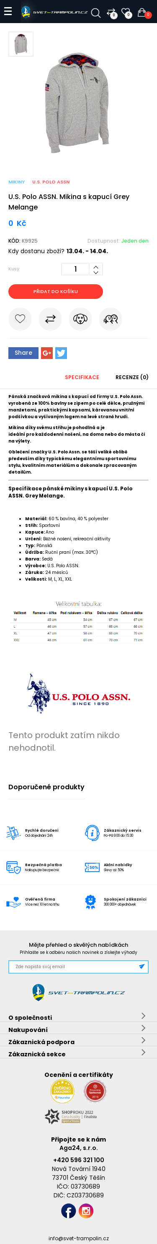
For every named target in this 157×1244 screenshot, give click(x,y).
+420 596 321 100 (78, 1160)
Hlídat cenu (80, 320)
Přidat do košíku (55, 291)
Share (23, 352)
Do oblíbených (20, 320)
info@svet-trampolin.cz (79, 1238)
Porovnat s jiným (50, 320)
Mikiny (16, 181)
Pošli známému (110, 320)
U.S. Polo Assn (50, 181)
